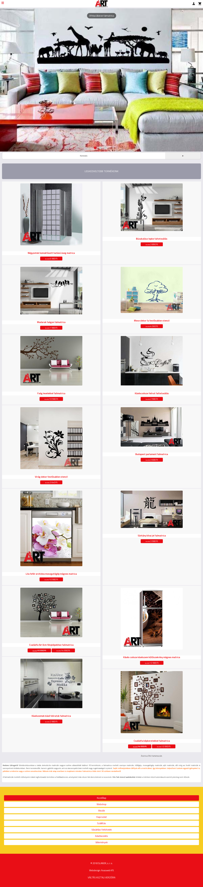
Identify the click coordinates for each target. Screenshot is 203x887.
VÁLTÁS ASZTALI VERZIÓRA (101, 877)
